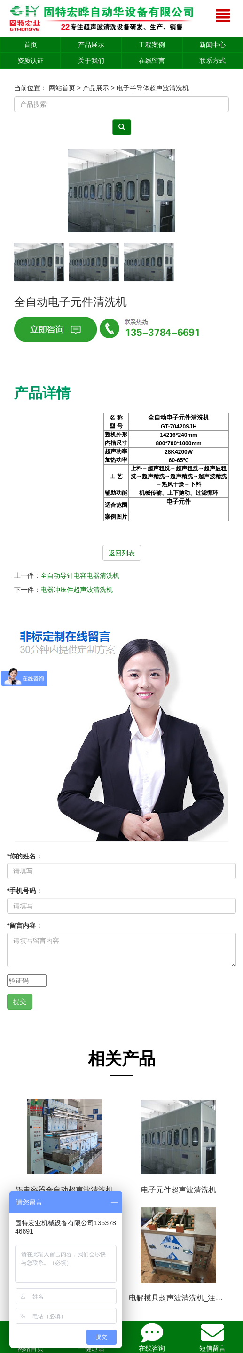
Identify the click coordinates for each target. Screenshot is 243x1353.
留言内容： (24, 925)
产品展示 (91, 44)
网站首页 (62, 88)
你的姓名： (24, 856)
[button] (218, 191)
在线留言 (152, 60)
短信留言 (212, 1336)
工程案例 (152, 44)
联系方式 (212, 60)
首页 (30, 44)
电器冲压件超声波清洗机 (76, 589)
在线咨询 (152, 1336)
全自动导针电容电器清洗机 (79, 575)
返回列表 (122, 553)
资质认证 (30, 60)
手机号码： (24, 890)
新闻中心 (212, 44)
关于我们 (91, 60)
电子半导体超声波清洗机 (153, 88)
